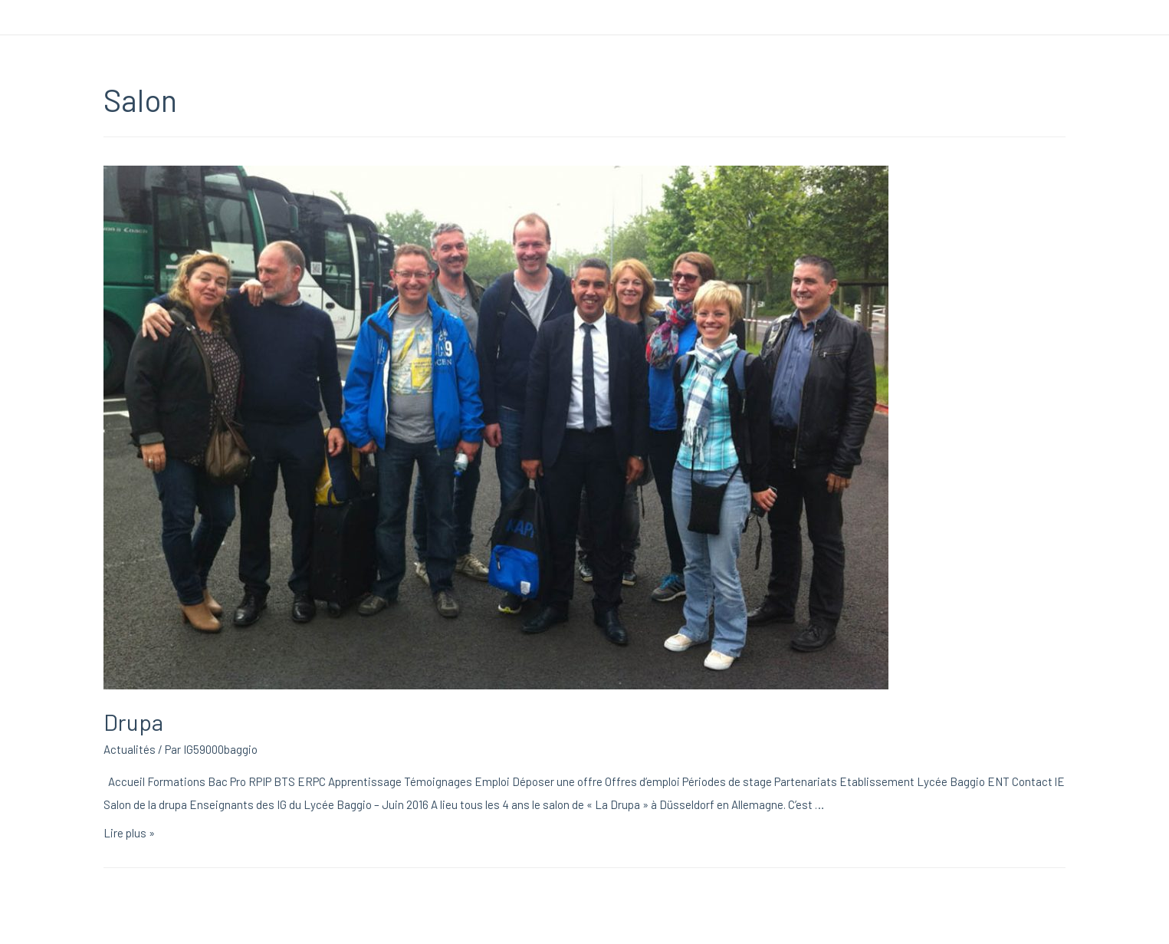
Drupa (133, 721)
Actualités (129, 749)
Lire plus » (129, 833)
